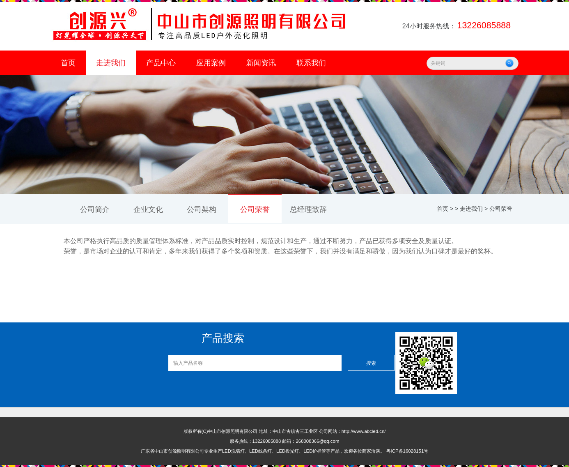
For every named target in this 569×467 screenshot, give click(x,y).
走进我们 (111, 63)
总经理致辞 (308, 209)
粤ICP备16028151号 (407, 451)
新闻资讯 (261, 63)
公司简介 (95, 209)
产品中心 (161, 63)
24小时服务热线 (457, 26)
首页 (68, 63)
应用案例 (211, 63)
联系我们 (311, 63)
